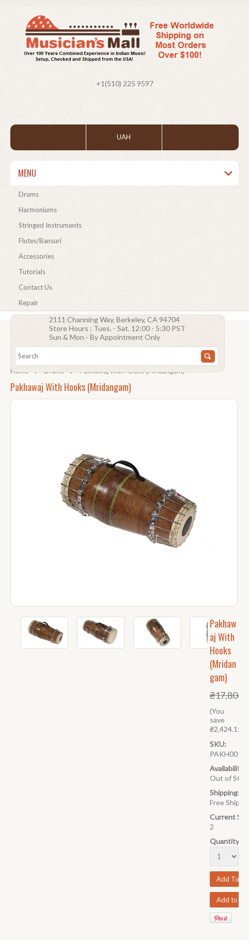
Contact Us (35, 287)
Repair (28, 303)
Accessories (36, 256)
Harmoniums (38, 210)
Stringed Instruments (50, 225)
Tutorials (32, 272)
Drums (29, 194)
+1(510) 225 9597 (124, 83)
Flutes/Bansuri (40, 241)
